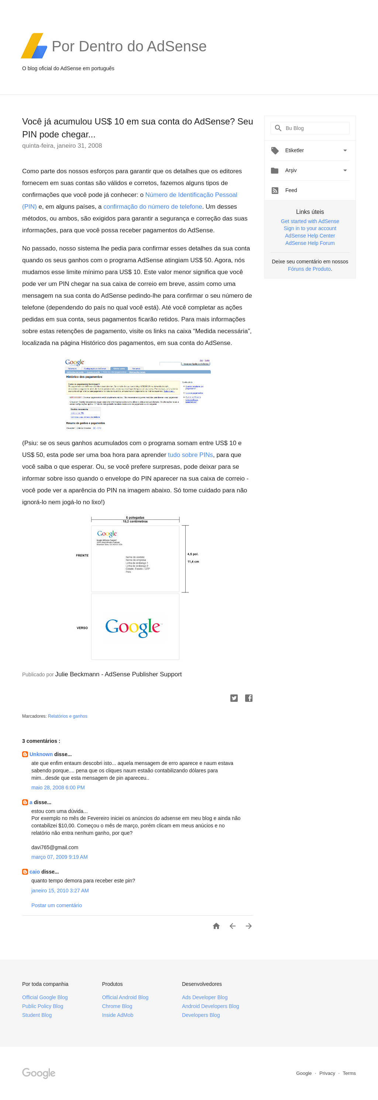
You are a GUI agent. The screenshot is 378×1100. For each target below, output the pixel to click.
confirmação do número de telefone (152, 206)
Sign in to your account (310, 228)
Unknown (42, 754)
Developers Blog (201, 1015)
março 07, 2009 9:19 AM (59, 857)
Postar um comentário (56, 905)
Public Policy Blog (42, 1006)
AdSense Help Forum (310, 243)
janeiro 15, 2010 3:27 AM (60, 891)
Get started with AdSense (310, 221)
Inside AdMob (117, 1015)
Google (304, 1073)
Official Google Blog (45, 997)
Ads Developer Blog (205, 997)
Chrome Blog (117, 1006)
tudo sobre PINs (190, 454)
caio (35, 872)
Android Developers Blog (210, 1006)
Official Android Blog (125, 997)
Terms (349, 1073)
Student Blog (37, 1015)
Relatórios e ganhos (67, 716)
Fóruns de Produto (309, 269)
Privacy (327, 1073)
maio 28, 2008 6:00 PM (58, 787)
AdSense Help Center (310, 236)
